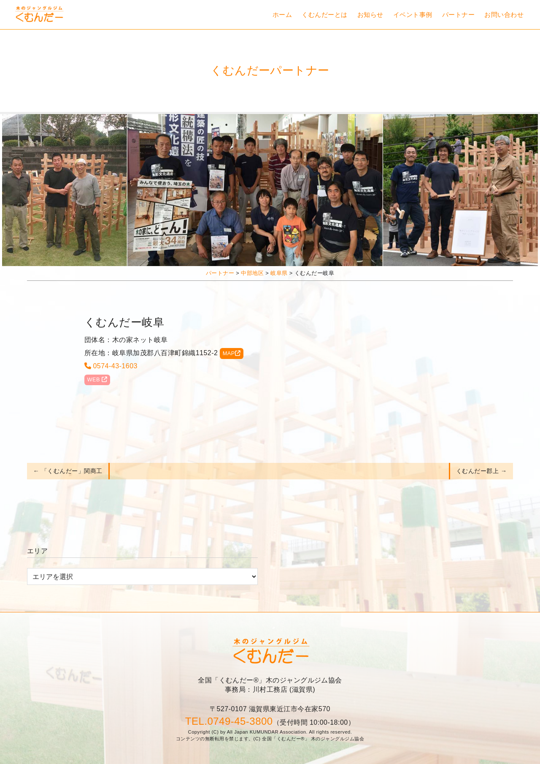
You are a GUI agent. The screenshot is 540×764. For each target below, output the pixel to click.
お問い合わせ (504, 14)
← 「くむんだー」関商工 (67, 471)
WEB (97, 379)
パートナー (458, 14)
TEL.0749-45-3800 (229, 721)
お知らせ (370, 14)
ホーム (282, 14)
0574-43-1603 (111, 366)
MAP (232, 353)
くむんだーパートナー (270, 70)
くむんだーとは (324, 14)
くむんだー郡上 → (481, 471)
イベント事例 (412, 14)
